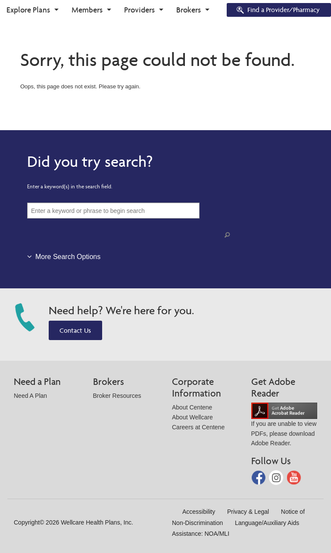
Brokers (188, 10)
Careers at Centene (198, 427)
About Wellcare (192, 417)
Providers (139, 10)
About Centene (192, 407)
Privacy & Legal (248, 511)
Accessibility (198, 511)
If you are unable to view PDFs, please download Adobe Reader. (284, 427)
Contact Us (75, 330)
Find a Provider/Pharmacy (277, 10)
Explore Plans (28, 10)
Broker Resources (117, 395)
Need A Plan (30, 395)
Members (87, 10)
